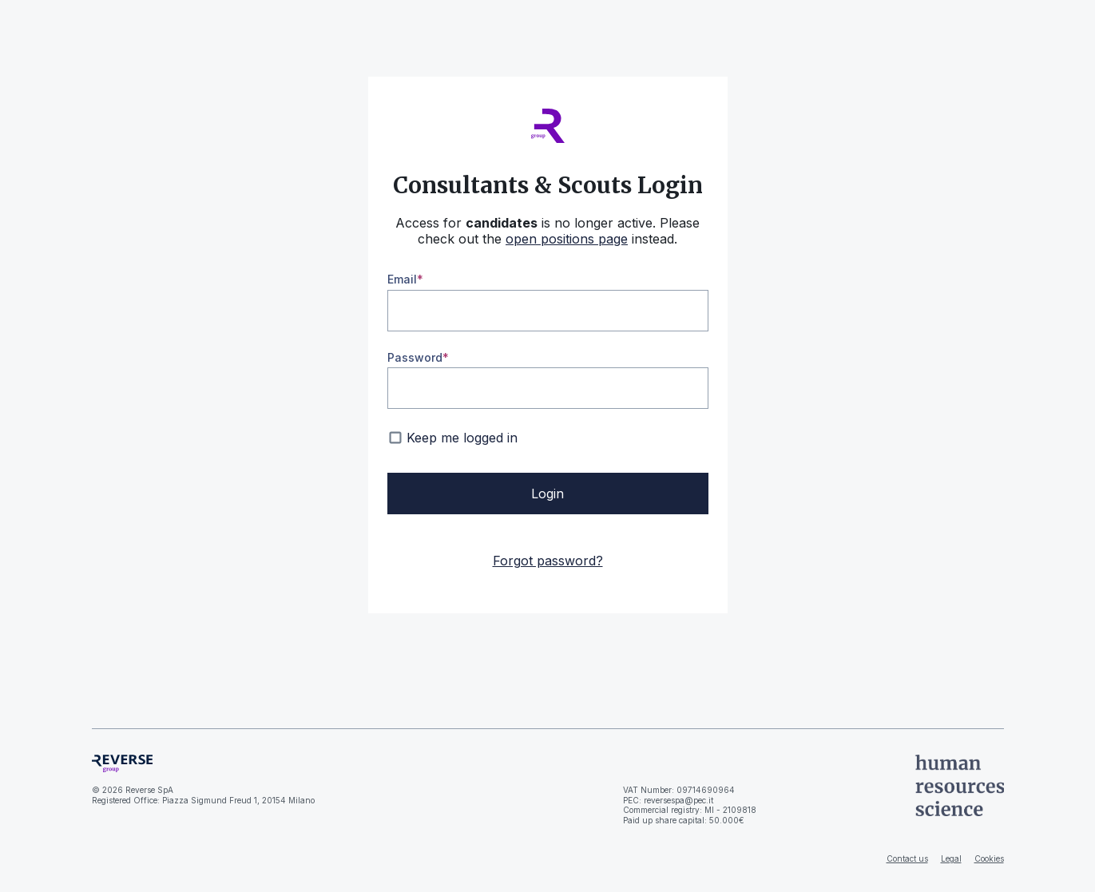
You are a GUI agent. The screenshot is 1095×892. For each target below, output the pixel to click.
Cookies (989, 858)
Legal (951, 858)
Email (402, 279)
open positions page (567, 239)
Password (414, 357)
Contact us (907, 858)
